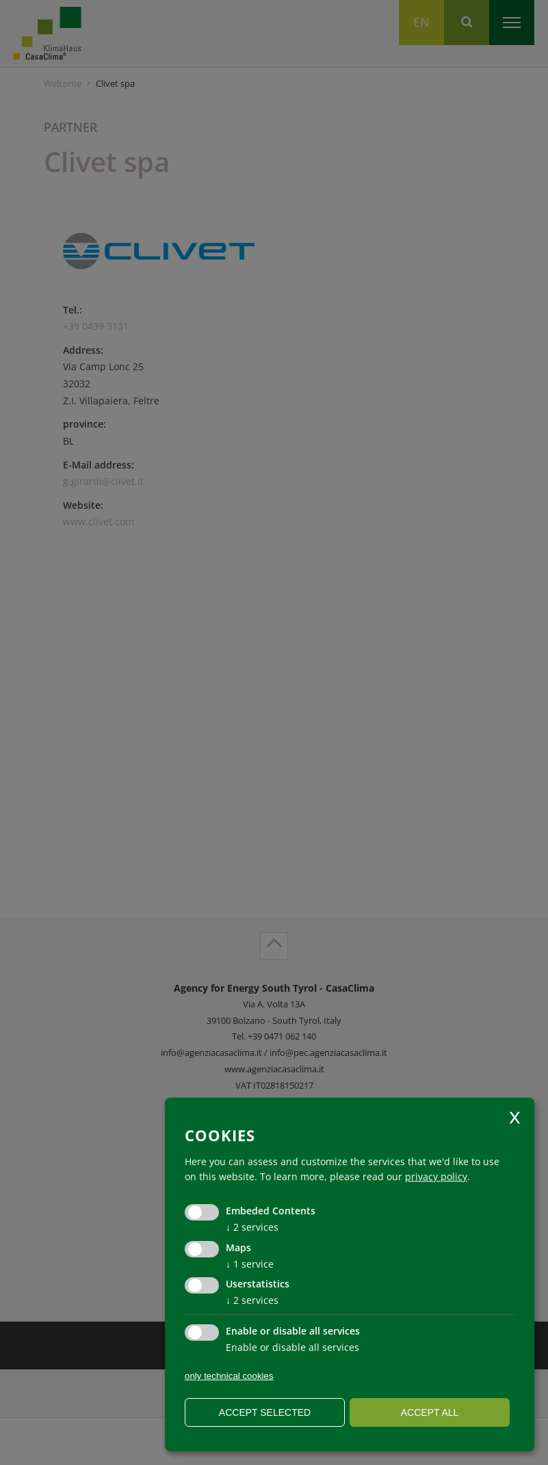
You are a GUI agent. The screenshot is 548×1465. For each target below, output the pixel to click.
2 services (252, 1226)
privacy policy (436, 1176)
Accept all (430, 1412)
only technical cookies (229, 1376)
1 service (250, 1263)
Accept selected (265, 1412)
